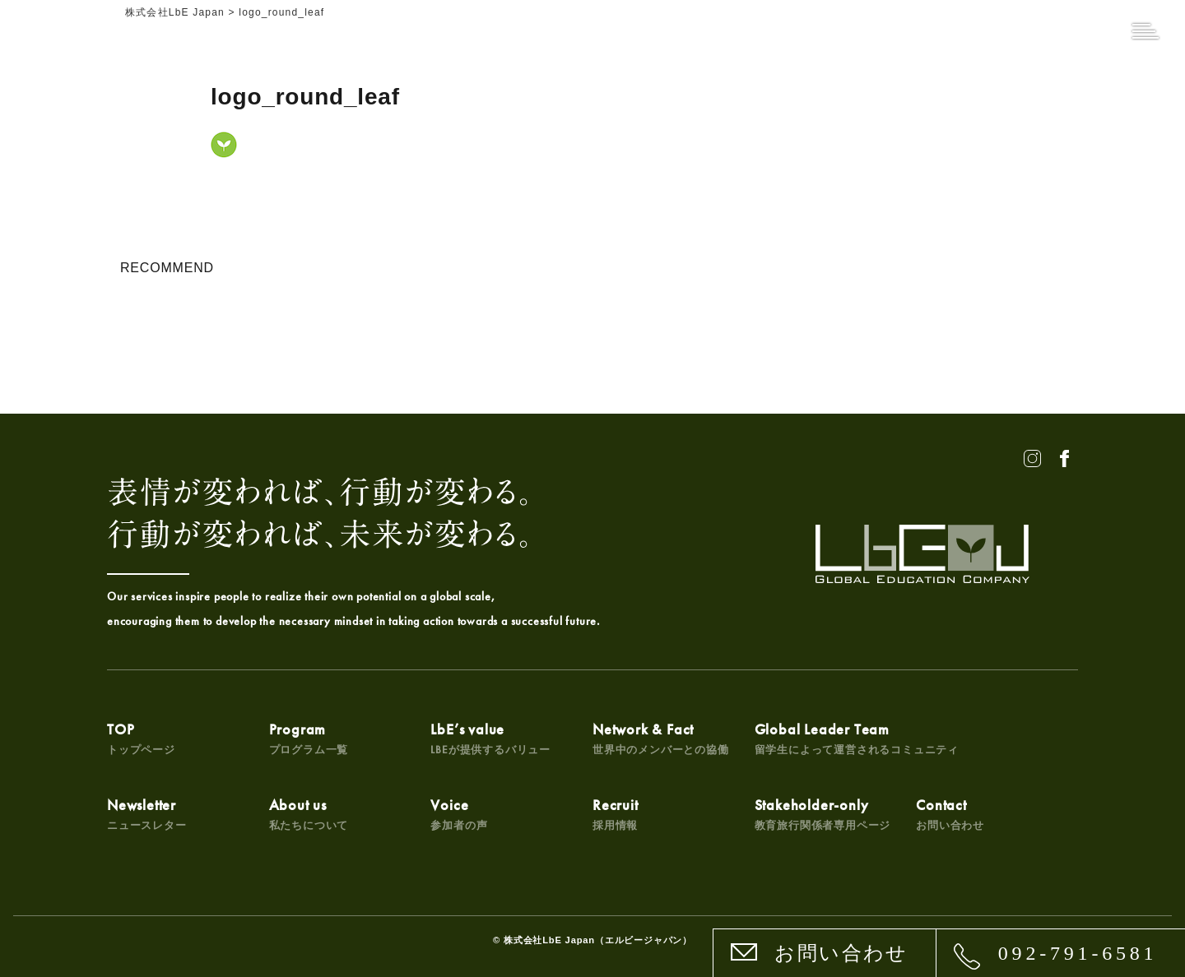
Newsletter (147, 813)
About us (309, 813)
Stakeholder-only (823, 813)
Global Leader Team (857, 738)
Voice (458, 813)
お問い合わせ (841, 953)
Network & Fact (660, 738)
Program (309, 738)
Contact (950, 813)
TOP (141, 738)
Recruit (615, 813)
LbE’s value (490, 738)
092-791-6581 (1078, 953)
